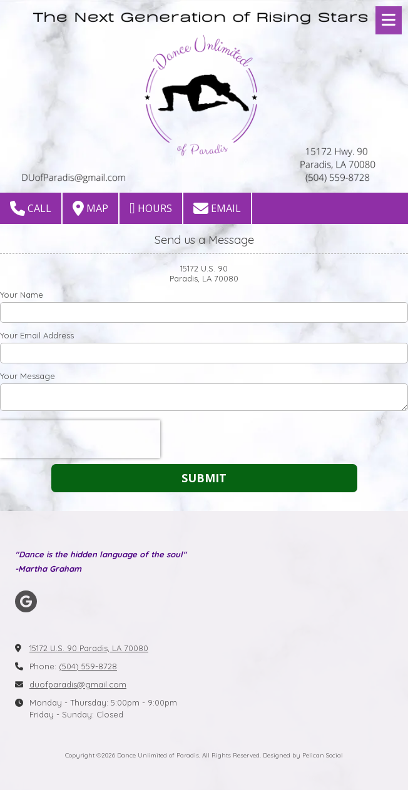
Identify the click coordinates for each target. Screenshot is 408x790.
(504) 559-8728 (88, 666)
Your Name (21, 295)
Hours (151, 208)
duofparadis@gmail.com (77, 684)
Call (30, 208)
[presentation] (80, 439)
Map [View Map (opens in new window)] (90, 208)
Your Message (27, 376)
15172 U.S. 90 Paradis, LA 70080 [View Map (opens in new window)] (88, 648)
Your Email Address (37, 335)
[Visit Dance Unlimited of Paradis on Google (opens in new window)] (26, 601)
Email (217, 208)
